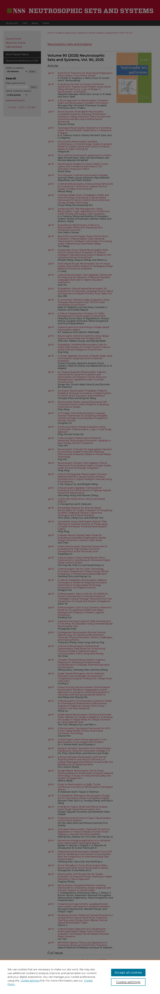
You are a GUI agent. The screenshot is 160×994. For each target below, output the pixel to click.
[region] (80, 977)
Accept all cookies (128, 972)
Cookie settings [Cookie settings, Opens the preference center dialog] (128, 982)
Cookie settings (30, 980)
